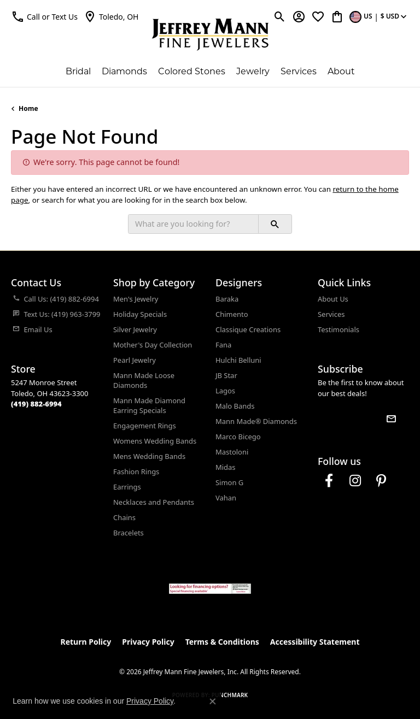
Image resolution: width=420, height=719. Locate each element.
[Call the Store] (36, 404)
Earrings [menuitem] (127, 487)
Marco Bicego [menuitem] (238, 436)
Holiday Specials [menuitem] (140, 314)
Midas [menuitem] (225, 467)
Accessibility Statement (315, 642)
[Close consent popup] (212, 701)
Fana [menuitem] (223, 345)
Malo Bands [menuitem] (234, 406)
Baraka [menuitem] (226, 299)
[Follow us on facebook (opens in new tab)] (329, 481)
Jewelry (253, 71)
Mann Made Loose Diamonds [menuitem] (143, 380)
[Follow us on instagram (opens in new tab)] (355, 481)
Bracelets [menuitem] (128, 533)
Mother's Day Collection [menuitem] (152, 345)
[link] (111, 16)
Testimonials (338, 329)
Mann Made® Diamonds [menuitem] (256, 421)
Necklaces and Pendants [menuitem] (153, 502)
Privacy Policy (148, 642)
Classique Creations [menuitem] (248, 329)
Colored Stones (191, 71)
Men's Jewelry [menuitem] (135, 299)
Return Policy (86, 642)
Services (299, 71)
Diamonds (124, 71)
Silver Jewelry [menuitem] (135, 329)
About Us (333, 299)
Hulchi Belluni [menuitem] (238, 360)
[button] (44, 16)
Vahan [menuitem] (225, 498)
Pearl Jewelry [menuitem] (134, 360)
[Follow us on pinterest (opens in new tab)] (381, 481)
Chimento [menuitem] (231, 314)
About (341, 71)
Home (28, 108)
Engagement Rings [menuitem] (144, 426)
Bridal (78, 71)
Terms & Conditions (222, 642)
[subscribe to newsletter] (391, 418)
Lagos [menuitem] (225, 391)
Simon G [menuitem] (229, 482)
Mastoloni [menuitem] (231, 452)
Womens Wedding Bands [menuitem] (154, 441)
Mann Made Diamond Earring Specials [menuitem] (149, 405)
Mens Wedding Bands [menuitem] (149, 456)
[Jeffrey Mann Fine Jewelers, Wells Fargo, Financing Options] (210, 589)
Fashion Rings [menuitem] (136, 471)
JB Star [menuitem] (226, 375)
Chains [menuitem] (124, 517)
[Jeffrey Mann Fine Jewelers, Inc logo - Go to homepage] (210, 34)
